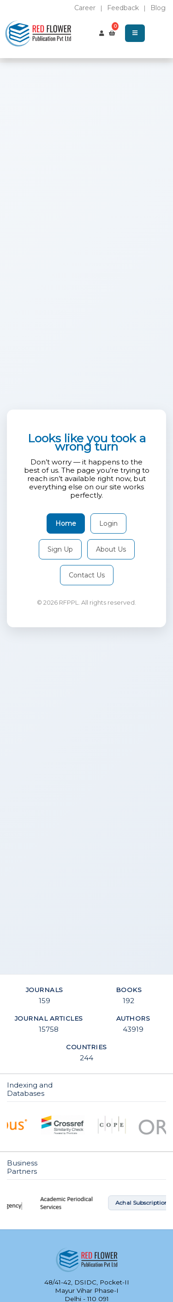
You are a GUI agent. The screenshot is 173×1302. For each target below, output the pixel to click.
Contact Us (87, 575)
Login (108, 523)
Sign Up (60, 549)
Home (65, 523)
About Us (111, 549)
